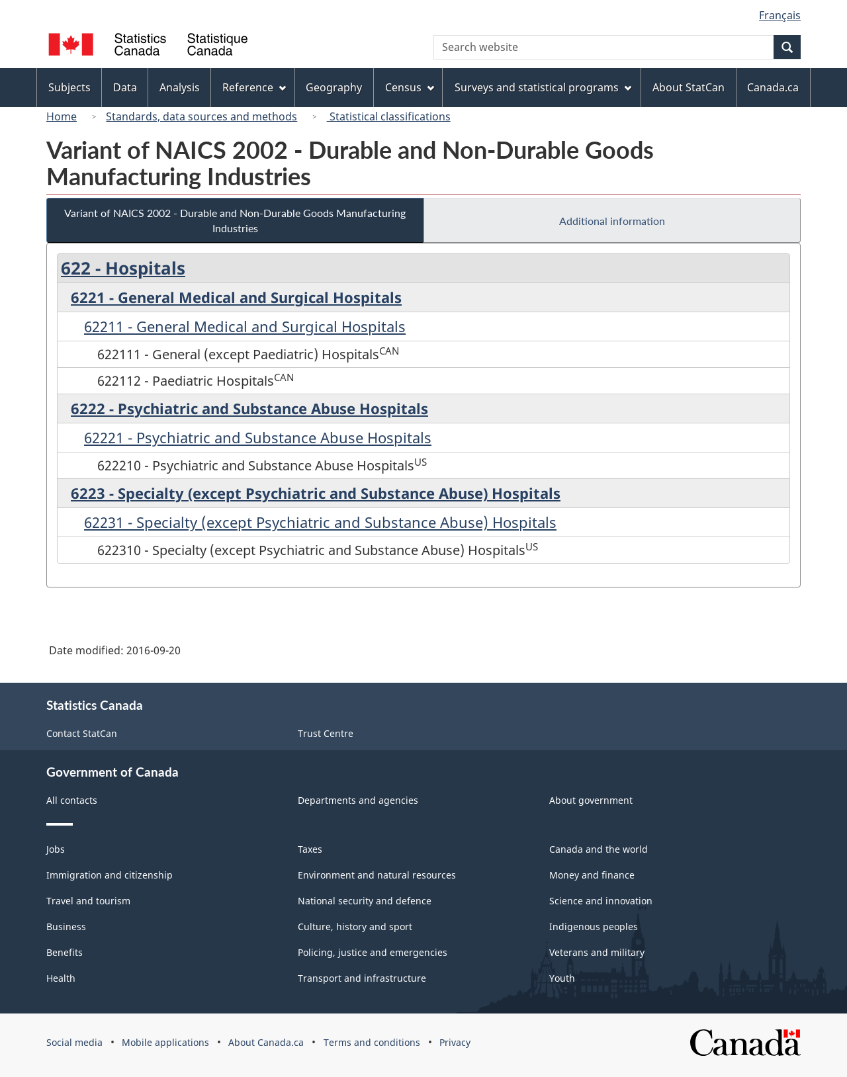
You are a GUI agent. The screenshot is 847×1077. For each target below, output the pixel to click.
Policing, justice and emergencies (372, 952)
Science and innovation (600, 900)
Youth (562, 978)
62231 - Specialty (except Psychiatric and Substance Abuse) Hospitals (320, 522)
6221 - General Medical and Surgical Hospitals (236, 297)
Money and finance (592, 875)
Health (60, 978)
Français (780, 15)
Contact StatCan (81, 733)
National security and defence (364, 900)
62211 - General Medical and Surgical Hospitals (245, 326)
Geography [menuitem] (334, 87)
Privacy (454, 1042)
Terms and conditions (372, 1042)
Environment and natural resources (377, 875)
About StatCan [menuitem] (688, 87)
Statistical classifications (389, 116)
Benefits (64, 952)
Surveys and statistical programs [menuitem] (543, 87)
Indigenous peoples (593, 926)
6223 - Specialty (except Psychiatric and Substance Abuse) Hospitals (315, 493)
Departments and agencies (358, 800)
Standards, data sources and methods (201, 116)
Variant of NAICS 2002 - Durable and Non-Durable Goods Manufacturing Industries (235, 220)
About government (591, 800)
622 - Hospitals (123, 268)
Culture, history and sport (355, 926)
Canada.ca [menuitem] (773, 87)
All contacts (71, 800)
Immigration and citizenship (109, 875)
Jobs (55, 849)
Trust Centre (325, 733)
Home (61, 116)
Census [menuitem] (409, 87)
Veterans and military (597, 952)
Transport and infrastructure (362, 978)
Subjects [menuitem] (69, 87)
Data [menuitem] (125, 87)
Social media (74, 1042)
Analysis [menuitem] (179, 87)
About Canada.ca (266, 1042)
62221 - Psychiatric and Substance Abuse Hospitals (257, 437)
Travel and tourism (88, 900)
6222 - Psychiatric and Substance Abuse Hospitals (249, 408)
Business (66, 926)
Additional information (612, 220)
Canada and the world (598, 849)
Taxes (310, 849)
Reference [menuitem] (254, 87)
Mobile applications (165, 1042)
